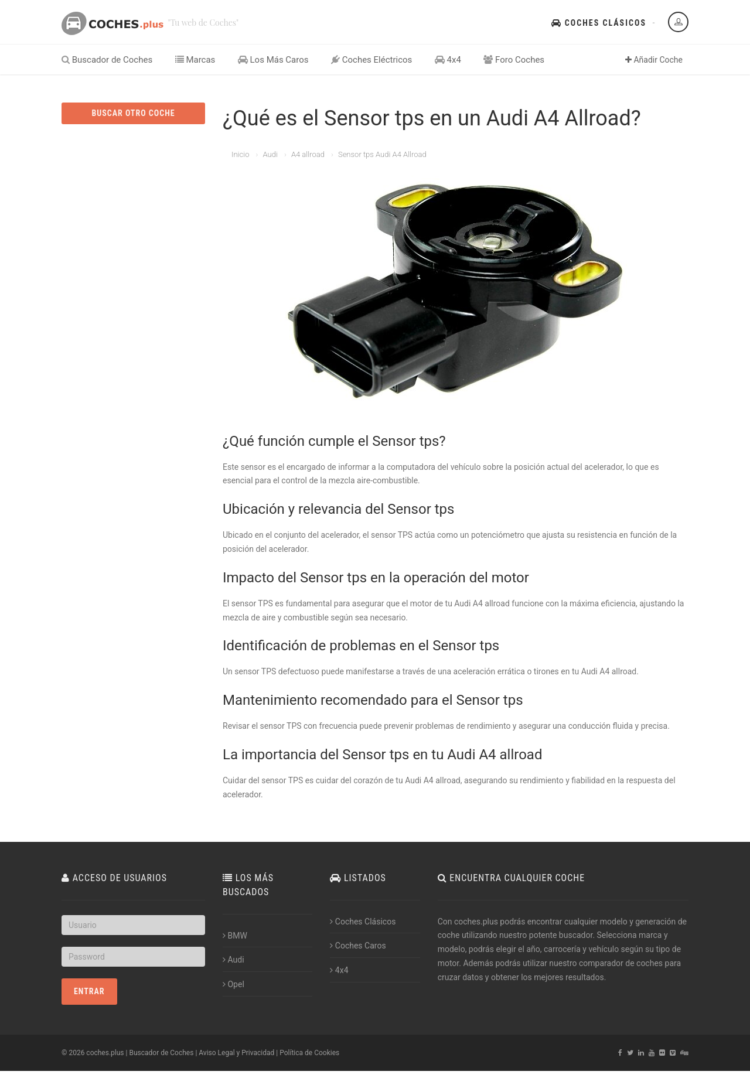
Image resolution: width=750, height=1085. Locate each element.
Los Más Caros (273, 59)
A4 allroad (308, 154)
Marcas (195, 59)
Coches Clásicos (598, 23)
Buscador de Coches (107, 59)
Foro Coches (513, 59)
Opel (233, 984)
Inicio (240, 154)
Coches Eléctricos (371, 59)
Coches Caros (358, 945)
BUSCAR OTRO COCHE (133, 113)
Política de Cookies (309, 1053)
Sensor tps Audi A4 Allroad (382, 154)
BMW (235, 935)
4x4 (448, 59)
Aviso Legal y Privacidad (236, 1053)
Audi (269, 154)
